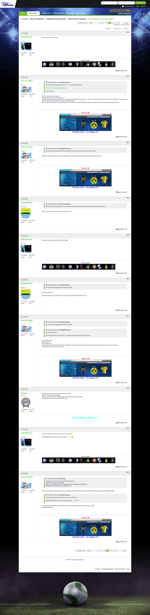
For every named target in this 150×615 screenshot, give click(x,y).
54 (113, 23)
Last (127, 23)
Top (128, 569)
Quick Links (70, 13)
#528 (127, 388)
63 (118, 23)
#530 (127, 472)
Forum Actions (58, 13)
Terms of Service (120, 569)
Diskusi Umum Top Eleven (77, 19)
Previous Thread (71, 559)
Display (126, 28)
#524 (127, 198)
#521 (127, 32)
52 (106, 23)
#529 (127, 428)
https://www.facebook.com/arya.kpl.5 (57, 88)
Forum (23, 13)
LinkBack (107, 28)
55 (115, 23)
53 (109, 23)
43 (101, 23)
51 (103, 23)
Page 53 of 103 (82, 23)
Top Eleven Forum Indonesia (56, 19)
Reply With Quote (121, 70)
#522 (127, 76)
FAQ (77, 13)
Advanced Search (124, 13)
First (91, 23)
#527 (127, 315)
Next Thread (80, 559)
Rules (83, 13)
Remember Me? (128, 6)
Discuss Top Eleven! (37, 19)
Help (137, 6)
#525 (127, 235)
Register (143, 6)
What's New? (33, 13)
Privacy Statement (107, 569)
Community (46, 13)
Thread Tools (117, 28)
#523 (127, 142)
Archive (97, 569)
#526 (127, 278)
